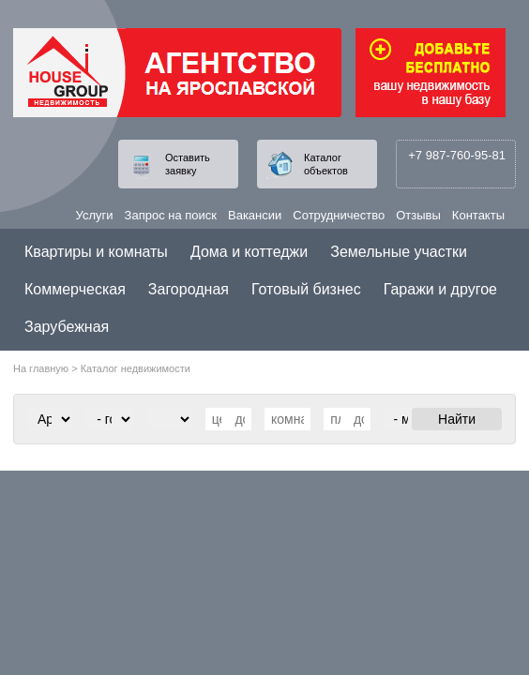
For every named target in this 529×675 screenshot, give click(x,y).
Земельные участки (398, 252)
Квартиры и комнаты (96, 252)
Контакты (478, 215)
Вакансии (254, 215)
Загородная (188, 289)
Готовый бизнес (306, 289)
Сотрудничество (339, 215)
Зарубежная (66, 327)
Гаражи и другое (440, 289)
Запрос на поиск (171, 215)
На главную (40, 368)
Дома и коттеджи (249, 252)
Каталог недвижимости (135, 368)
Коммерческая (75, 289)
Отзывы (418, 215)
